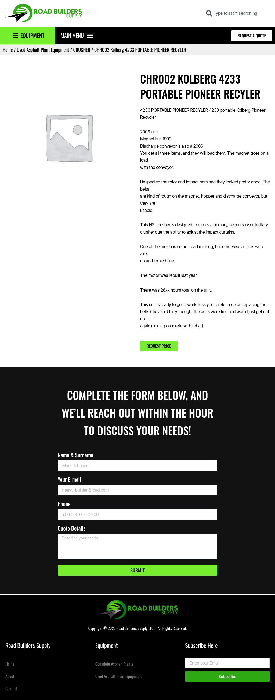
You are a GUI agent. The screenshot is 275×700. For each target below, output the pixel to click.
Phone (64, 504)
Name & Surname (75, 455)
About (10, 676)
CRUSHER (82, 49)
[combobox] (237, 13)
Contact (11, 688)
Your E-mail (69, 480)
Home (8, 49)
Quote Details (72, 528)
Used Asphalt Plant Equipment (43, 49)
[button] (90, 35)
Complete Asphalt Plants (114, 664)
